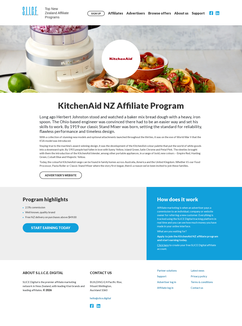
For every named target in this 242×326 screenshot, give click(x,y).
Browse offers (159, 13)
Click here (163, 245)
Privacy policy (199, 276)
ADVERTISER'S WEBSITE (60, 175)
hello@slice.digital (100, 298)
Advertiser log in (166, 282)
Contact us (197, 287)
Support (198, 13)
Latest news (197, 270)
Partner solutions (167, 270)
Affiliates (115, 13)
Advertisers (135, 13)
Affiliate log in (165, 287)
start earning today (50, 228)
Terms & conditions (202, 282)
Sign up (96, 13)
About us (181, 13)
